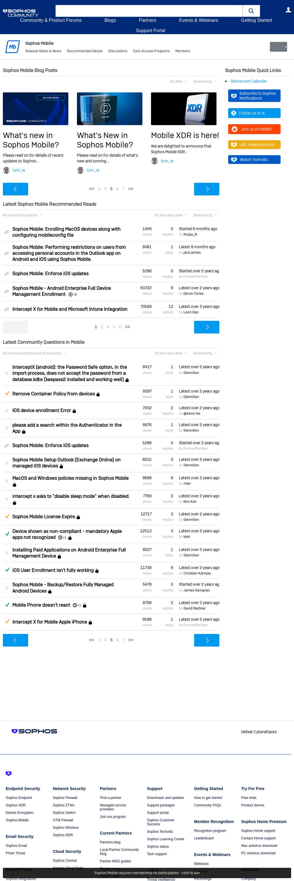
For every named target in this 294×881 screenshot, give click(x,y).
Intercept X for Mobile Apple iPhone (49, 622)
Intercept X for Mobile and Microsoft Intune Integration (69, 309)
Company (248, 879)
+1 (64, 537)
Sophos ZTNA (63, 805)
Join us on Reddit (251, 129)
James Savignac (196, 590)
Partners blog (110, 842)
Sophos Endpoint (19, 798)
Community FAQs (207, 805)
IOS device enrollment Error (41, 410)
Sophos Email (16, 846)
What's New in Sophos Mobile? (105, 140)
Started (198, 228)
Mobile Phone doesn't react (41, 605)
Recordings (203, 879)
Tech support (157, 854)
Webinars (201, 864)
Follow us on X (248, 113)
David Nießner (194, 608)
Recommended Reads (84, 51)
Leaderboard (204, 838)
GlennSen (191, 372)
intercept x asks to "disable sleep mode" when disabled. (70, 496)
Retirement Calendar (249, 81)
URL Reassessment (252, 145)
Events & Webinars (198, 20)
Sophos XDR (16, 805)
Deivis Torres (193, 293)
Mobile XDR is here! (185, 135)
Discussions (117, 51)
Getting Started (256, 20)
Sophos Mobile (17, 820)
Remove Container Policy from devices (53, 394)
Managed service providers (113, 807)
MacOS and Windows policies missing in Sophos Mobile (70, 478)
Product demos (252, 805)
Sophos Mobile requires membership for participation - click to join (147, 873)
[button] (251, 11)
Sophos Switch (64, 813)
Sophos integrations (21, 879)
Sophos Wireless (66, 828)
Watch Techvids (249, 159)
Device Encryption (20, 813)
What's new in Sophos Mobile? (31, 140)
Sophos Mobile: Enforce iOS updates (50, 274)
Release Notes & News (43, 51)
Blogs (110, 20)
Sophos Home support (258, 831)
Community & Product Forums (51, 20)
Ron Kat (189, 501)
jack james (192, 252)
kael (186, 536)
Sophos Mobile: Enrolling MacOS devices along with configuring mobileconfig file (66, 232)
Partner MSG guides (115, 861)
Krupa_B (190, 234)
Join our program (113, 817)
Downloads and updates (165, 798)
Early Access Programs (151, 51)
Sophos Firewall (65, 798)
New (278, 46)
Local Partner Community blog (119, 852)
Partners (147, 20)
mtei (187, 483)
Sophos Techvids (160, 832)
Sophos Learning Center (165, 839)
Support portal (158, 813)
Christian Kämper (197, 573)
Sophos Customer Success (161, 822)
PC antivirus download (258, 853)
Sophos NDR (63, 835)
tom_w (19, 170)
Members (182, 51)
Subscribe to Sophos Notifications (253, 95)
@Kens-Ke (191, 413)
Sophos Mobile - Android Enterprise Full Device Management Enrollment (61, 291)
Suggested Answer (7, 393)
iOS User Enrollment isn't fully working (53, 570)
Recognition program (210, 831)
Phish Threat (15, 853)
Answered (7, 533)
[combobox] (149, 11)
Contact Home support (258, 838)
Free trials (248, 798)
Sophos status (158, 847)
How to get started (208, 798)
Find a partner (110, 798)
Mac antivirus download (259, 846)
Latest (197, 246)
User (288, 10)
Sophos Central (65, 861)
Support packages (161, 805)
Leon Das (190, 312)
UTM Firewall (63, 820)
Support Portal (150, 30)
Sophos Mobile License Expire (43, 517)
